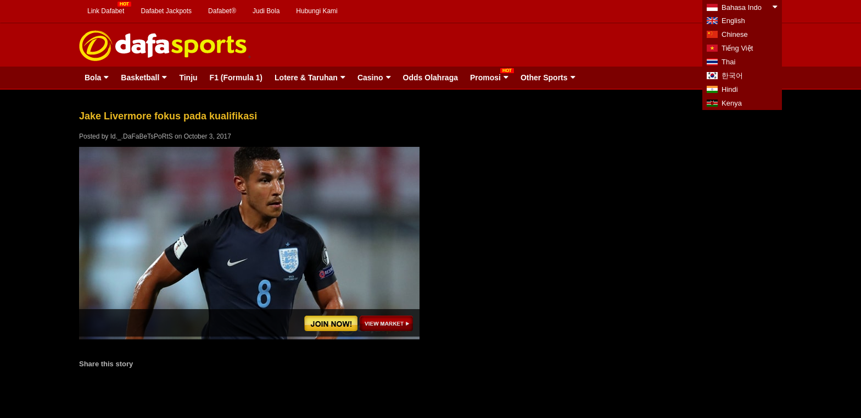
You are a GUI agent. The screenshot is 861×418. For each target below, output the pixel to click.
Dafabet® (222, 11)
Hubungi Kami (316, 11)
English (733, 20)
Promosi (485, 77)
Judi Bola (266, 11)
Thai (728, 62)
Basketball (140, 77)
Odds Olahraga (430, 77)
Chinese (735, 34)
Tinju (188, 77)
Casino (370, 77)
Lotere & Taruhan (306, 77)
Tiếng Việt (737, 48)
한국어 (732, 76)
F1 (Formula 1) (236, 77)
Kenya (732, 103)
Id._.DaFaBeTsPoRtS (141, 136)
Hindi (730, 89)
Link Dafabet (105, 11)
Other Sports (544, 77)
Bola (93, 77)
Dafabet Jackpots (166, 11)
